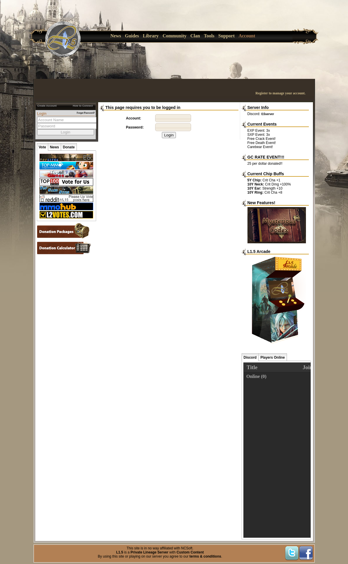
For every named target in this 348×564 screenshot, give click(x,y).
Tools (209, 35)
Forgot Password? (86, 113)
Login (169, 135)
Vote (42, 147)
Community (174, 35)
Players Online (272, 357)
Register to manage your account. (280, 93)
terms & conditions (205, 556)
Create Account (47, 105)
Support (226, 35)
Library (151, 35)
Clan (195, 35)
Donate (69, 147)
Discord (250, 357)
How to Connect (83, 105)
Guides (132, 35)
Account (246, 35)
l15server (267, 114)
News (115, 35)
